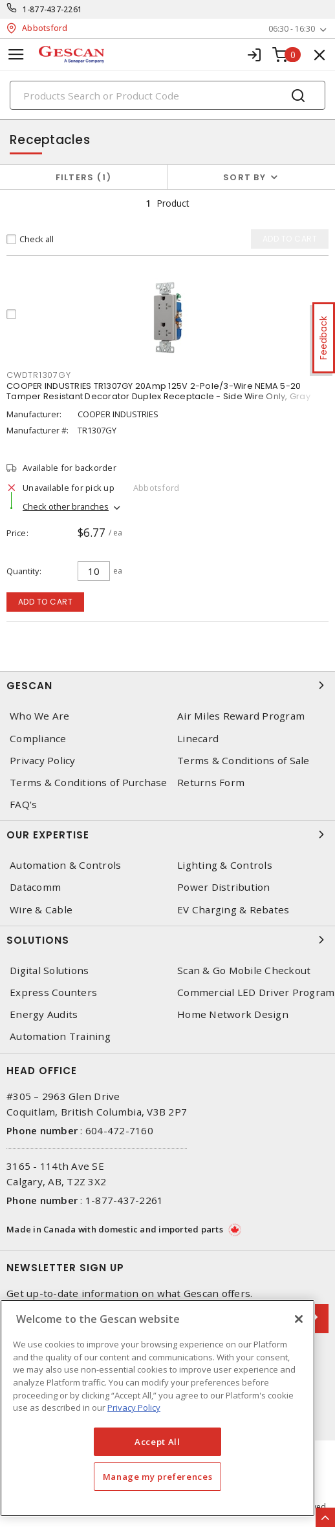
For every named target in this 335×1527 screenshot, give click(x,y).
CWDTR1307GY (38, 374)
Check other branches (66, 506)
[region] (157, 1408)
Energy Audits (44, 1014)
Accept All (157, 1442)
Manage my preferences (158, 1476)
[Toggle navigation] (16, 54)
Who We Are (40, 716)
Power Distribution (223, 887)
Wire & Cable (41, 910)
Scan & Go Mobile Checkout (243, 970)
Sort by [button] (244, 177)
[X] (299, 1319)
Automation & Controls (65, 865)
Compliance (38, 738)
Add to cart (45, 601)
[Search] (167, 95)
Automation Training (60, 1036)
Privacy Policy (43, 760)
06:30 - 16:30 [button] (291, 28)
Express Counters (53, 992)
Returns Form (210, 782)
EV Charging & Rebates (233, 910)
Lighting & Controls (224, 865)
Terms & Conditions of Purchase (89, 782)
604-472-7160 (119, 1130)
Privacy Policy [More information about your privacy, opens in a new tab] (133, 1407)
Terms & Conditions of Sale (243, 760)
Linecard (198, 738)
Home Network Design (232, 1014)
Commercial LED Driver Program (255, 992)
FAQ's (23, 804)
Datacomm (35, 887)
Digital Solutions (49, 970)
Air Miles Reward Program (241, 716)
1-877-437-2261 (53, 9)
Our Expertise (167, 834)
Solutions (167, 940)
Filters (84, 177)
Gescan (167, 685)
